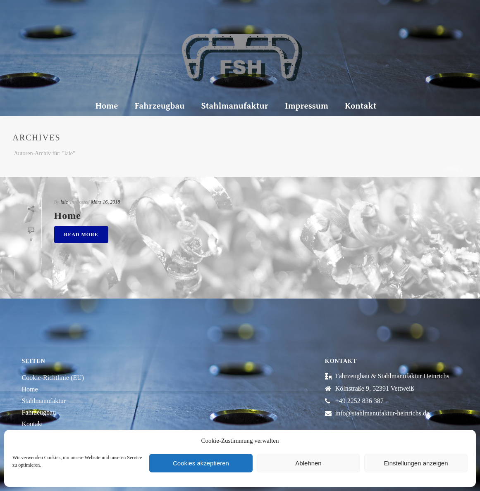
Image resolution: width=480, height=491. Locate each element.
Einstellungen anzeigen (416, 463)
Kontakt (361, 106)
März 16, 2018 (105, 202)
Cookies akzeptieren (201, 463)
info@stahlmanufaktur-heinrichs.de (382, 413)
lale (64, 202)
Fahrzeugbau (159, 106)
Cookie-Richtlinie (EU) (53, 377)
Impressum (306, 106)
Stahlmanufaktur (234, 106)
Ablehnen (308, 463)
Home (106, 106)
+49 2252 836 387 (359, 400)
